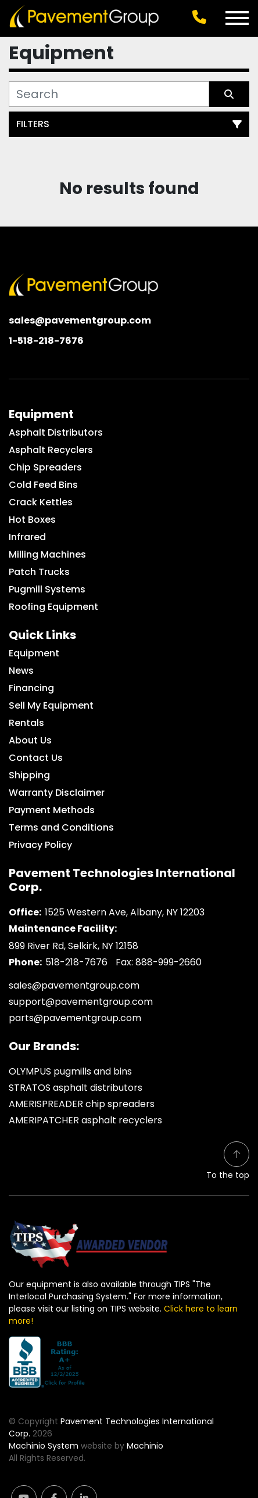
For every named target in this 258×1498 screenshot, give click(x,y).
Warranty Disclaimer (57, 792)
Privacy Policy (40, 845)
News (21, 670)
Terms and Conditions (61, 827)
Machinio (145, 1446)
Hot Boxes (32, 519)
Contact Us (36, 757)
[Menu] (237, 18)
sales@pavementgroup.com (80, 320)
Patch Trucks (39, 572)
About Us (30, 740)
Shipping (29, 775)
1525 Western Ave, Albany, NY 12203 (125, 912)
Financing (31, 688)
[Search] (109, 94)
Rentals (26, 723)
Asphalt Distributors (56, 432)
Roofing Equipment (53, 606)
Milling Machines (47, 554)
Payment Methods (52, 810)
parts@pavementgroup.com (75, 1018)
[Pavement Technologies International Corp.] (84, 283)
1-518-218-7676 (46, 340)
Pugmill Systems (47, 589)
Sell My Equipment (51, 705)
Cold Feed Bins (43, 484)
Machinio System (43, 1446)
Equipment (34, 653)
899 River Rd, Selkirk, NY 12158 (73, 946)
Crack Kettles (41, 502)
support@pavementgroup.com (81, 1001)
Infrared (27, 537)
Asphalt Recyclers (51, 450)
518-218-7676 (76, 962)
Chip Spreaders (45, 467)
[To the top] (227, 1161)
